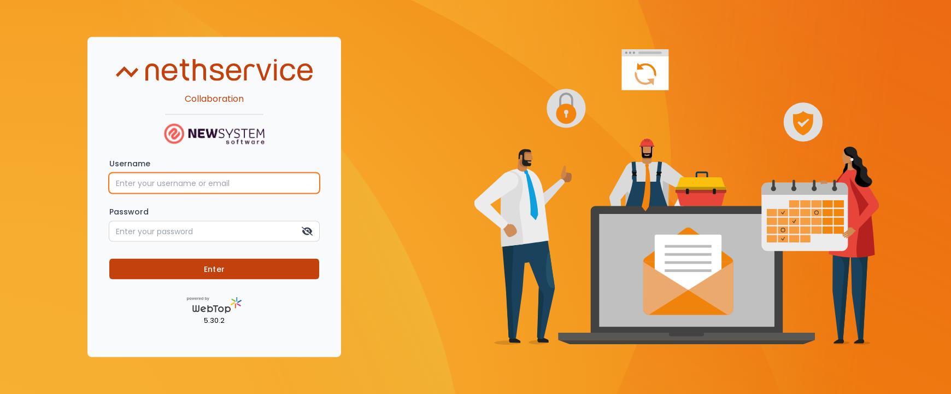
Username (129, 163)
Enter (214, 268)
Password (129, 211)
